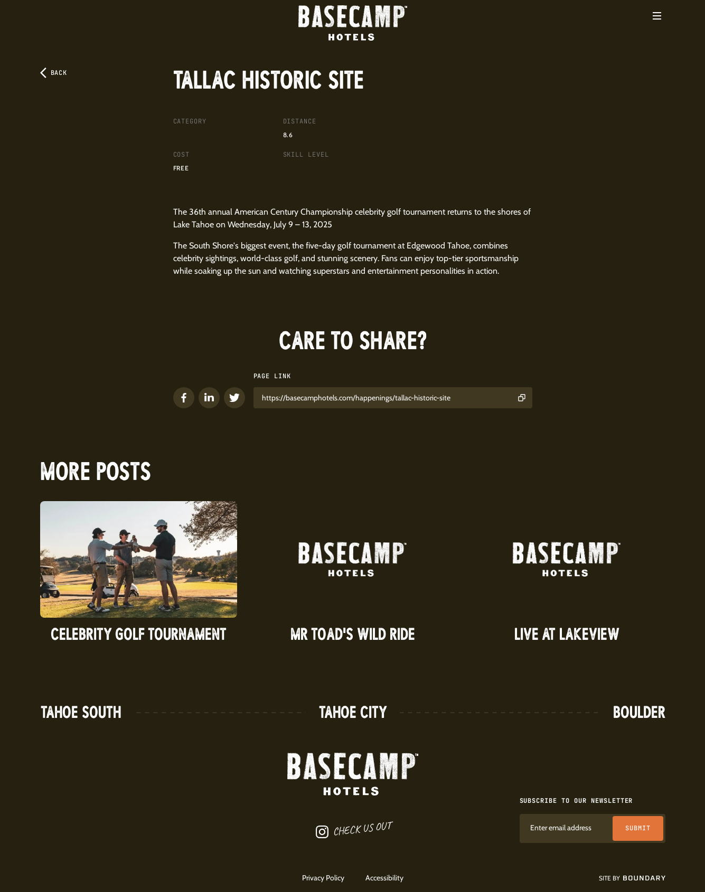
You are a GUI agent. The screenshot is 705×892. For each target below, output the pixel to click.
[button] (656, 15)
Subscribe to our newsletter (576, 801)
